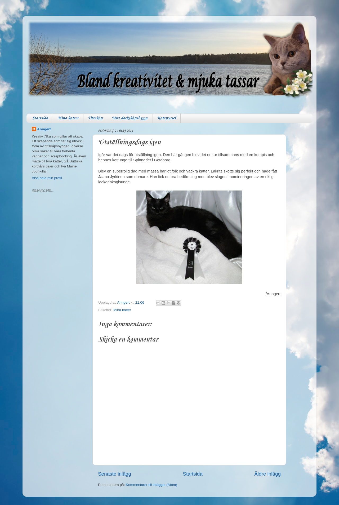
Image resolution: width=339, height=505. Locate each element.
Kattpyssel (166, 118)
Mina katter (68, 118)
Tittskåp (95, 118)
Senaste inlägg (114, 474)
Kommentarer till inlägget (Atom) (151, 485)
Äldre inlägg (267, 474)
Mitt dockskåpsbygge (130, 118)
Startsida (40, 118)
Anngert (44, 129)
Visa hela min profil (47, 178)
